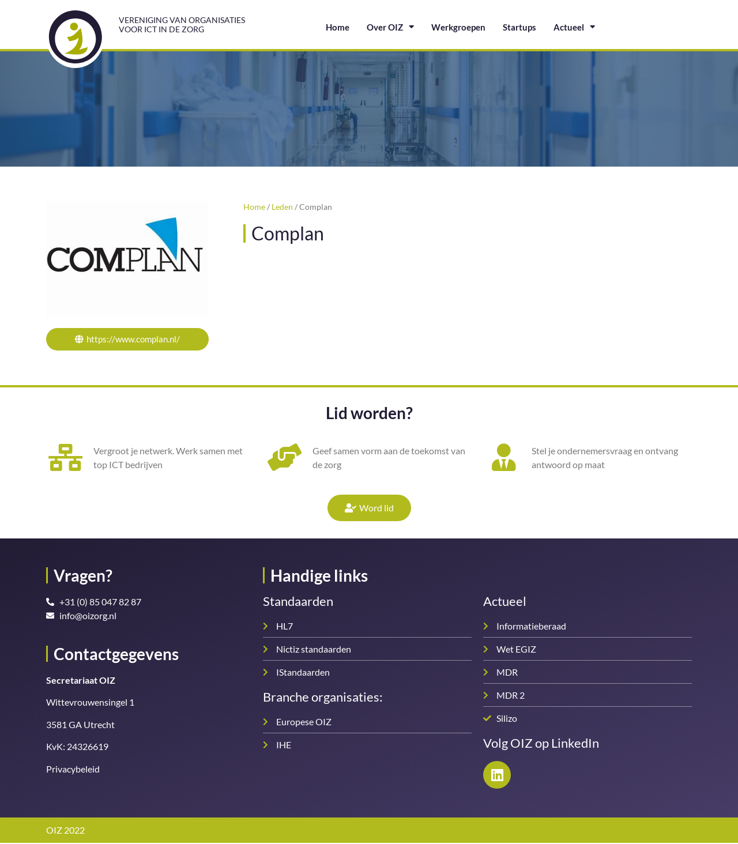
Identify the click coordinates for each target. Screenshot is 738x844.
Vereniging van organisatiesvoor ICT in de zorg (182, 24)
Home (337, 27)
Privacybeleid (73, 769)
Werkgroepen (458, 27)
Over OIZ (390, 27)
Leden (282, 207)
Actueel (574, 27)
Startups (519, 27)
